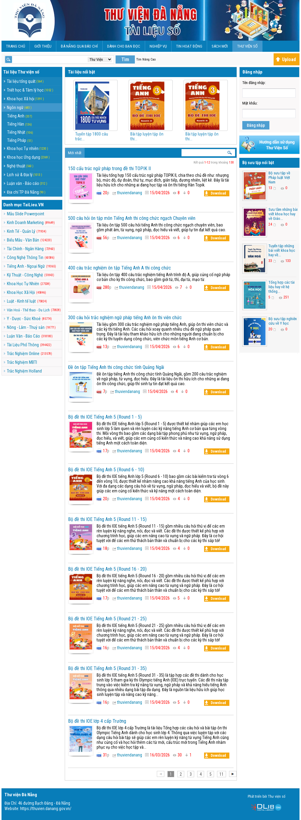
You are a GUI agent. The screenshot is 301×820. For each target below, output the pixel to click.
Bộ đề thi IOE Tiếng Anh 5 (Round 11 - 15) (107, 519)
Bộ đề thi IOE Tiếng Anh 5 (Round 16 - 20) (107, 569)
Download (215, 193)
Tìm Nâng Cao (146, 59)
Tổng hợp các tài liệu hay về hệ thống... (281, 287)
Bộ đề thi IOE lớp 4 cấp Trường (97, 721)
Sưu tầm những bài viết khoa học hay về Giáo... (283, 214)
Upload (285, 59)
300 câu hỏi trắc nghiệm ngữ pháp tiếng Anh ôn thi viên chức (125, 317)
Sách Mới (220, 46)
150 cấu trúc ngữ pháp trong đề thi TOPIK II (109, 168)
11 (221, 774)
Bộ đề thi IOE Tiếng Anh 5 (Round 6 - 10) (106, 469)
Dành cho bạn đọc (123, 46)
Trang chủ (15, 46)
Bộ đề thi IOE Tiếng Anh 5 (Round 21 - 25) (107, 619)
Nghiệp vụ (158, 46)
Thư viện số (247, 46)
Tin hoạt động (189, 46)
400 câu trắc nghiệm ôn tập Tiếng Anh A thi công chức (119, 268)
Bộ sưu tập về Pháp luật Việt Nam (279, 177)
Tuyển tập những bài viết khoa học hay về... (281, 250)
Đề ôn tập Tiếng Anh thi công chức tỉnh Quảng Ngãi (116, 367)
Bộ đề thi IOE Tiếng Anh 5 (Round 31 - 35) (107, 668)
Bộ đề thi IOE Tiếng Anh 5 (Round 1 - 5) (105, 417)
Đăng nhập (256, 125)
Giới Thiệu (42, 46)
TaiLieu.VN (33, 204)
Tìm (125, 59)
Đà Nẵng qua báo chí (79, 46)
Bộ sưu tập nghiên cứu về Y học (282, 321)
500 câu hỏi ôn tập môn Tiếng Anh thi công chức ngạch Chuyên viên (131, 218)
